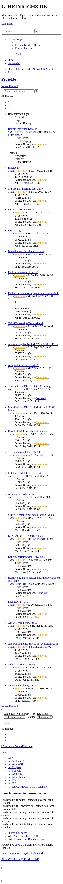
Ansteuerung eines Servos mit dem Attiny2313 (33, 643)
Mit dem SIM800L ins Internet (24, 473)
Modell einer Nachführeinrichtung (26, 251)
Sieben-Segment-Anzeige (22, 664)
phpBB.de (38, 853)
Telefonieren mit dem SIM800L (25, 452)
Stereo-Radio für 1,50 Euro (22, 685)
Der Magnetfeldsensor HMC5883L (27, 556)
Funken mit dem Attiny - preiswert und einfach (33, 293)
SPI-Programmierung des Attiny (25, 188)
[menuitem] (28, 45)
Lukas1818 (20, 583)
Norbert (40, 398)
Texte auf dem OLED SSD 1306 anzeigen (30, 386)
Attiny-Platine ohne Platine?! (23, 365)
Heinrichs (18, 131)
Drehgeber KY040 (18, 601)
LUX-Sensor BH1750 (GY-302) (25, 535)
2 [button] (8, 105)
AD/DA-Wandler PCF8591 (22, 622)
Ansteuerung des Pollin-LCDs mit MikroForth (33, 344)
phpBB (18, 844)
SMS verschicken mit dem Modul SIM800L (31, 514)
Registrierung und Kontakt (22, 128)
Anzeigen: (18, 713)
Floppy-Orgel (15, 230)
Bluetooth (13, 167)
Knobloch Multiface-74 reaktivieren (27, 431)
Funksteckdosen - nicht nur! (23, 272)
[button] (8, 108)
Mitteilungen (15, 134)
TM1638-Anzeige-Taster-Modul (25, 323)
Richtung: (39, 716)
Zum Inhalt (7, 23)
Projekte (8, 79)
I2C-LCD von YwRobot (21, 209)
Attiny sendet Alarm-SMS (22, 493)
